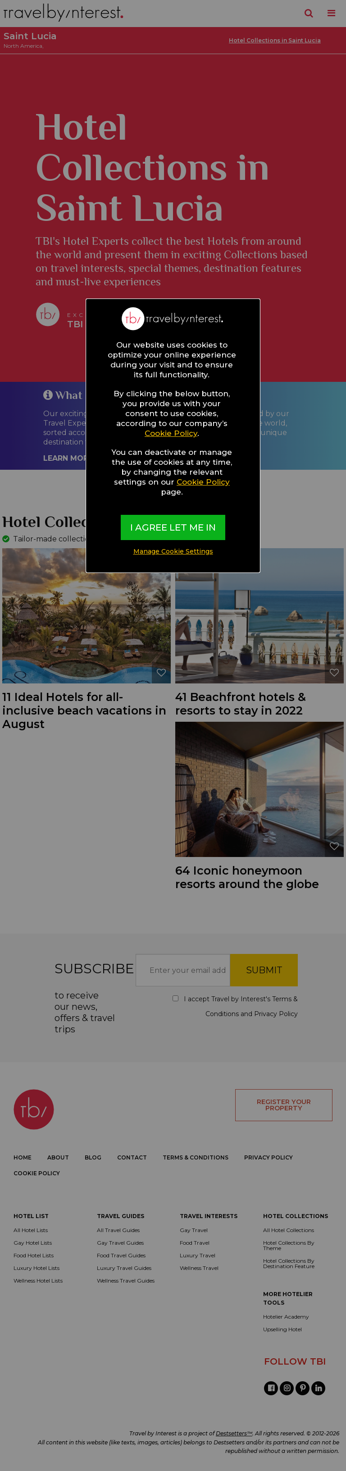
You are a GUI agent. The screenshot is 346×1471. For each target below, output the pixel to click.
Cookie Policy (171, 433)
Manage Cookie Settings (173, 551)
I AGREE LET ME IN (173, 527)
